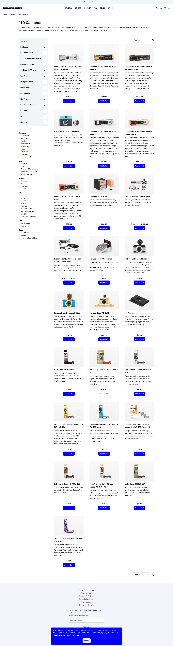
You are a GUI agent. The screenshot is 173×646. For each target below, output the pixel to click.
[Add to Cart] (69, 101)
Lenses (78, 8)
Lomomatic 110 (26, 157)
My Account (86, 602)
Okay (86, 641)
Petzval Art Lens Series (29, 171)
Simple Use (24, 152)
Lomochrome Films (27, 211)
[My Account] (161, 8)
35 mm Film (24, 198)
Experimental (25, 144)
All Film (23, 195)
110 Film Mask (130, 313)
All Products (25, 189)
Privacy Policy (86, 593)
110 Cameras (25, 146)
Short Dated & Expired (29, 217)
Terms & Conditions (87, 590)
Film (95, 8)
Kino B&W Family (26, 209)
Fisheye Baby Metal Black (136, 259)
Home (5, 15)
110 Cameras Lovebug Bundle (137, 196)
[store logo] (12, 8)
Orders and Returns (86, 605)
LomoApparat (25, 138)
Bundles (23, 226)
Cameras (68, 8)
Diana (23, 149)
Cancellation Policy (86, 599)
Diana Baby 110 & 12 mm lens (66, 131)
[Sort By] (141, 40)
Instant (87, 8)
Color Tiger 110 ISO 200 (135, 484)
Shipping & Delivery (86, 596)
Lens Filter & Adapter (28, 174)
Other (110, 8)
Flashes (23, 235)
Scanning (24, 206)
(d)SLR (23, 166)
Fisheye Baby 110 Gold (99, 313)
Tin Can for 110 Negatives (100, 259)
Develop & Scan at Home (29, 238)
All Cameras (25, 136)
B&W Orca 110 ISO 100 (64, 370)
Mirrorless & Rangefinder (29, 169)
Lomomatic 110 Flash (98, 196)
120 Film (23, 201)
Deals (102, 8)
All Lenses (24, 164)
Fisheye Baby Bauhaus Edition (67, 313)
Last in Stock (25, 223)
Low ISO (23, 214)
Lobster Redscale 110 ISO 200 (67, 484)
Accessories (25, 154)
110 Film (23, 203)
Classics (23, 141)
